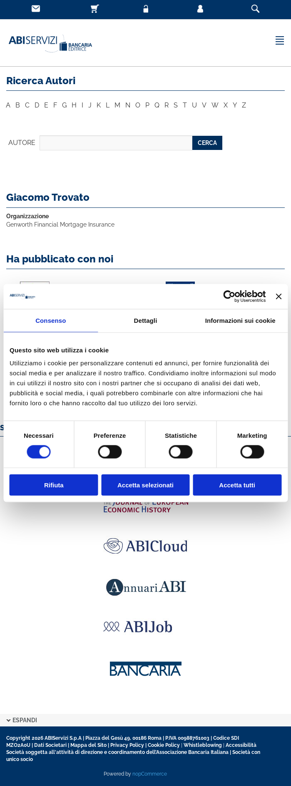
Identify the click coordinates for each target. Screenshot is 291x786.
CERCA (207, 143)
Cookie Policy (164, 745)
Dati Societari (50, 745)
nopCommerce (149, 774)
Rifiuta (54, 485)
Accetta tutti (237, 485)
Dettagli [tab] (145, 320)
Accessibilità (241, 745)
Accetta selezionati (145, 485)
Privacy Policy (127, 745)
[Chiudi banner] (278, 296)
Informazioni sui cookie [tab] (240, 320)
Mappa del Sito (88, 745)
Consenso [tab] (50, 320)
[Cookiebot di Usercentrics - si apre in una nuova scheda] (229, 296)
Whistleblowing (203, 745)
